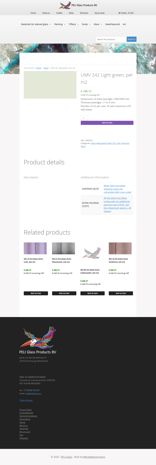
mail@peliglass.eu (33, 393)
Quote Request (26, 412)
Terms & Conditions (28, 416)
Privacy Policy (26, 409)
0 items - (125, 13)
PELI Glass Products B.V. (78, 5)
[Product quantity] (84, 118)
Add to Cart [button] (36, 293)
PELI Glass (66, 457)
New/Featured (112, 24)
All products (25, 419)
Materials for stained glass (36, 24)
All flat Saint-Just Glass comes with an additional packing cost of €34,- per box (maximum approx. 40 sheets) (117, 205)
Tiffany (74, 24)
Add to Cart (107, 122)
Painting (60, 24)
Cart (21, 435)
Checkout (24, 438)
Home (22, 422)
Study (86, 24)
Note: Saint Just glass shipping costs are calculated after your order (117, 189)
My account (25, 431)
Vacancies (24, 428)
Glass (98, 24)
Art (124, 24)
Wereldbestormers (94, 457)
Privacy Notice (26, 400)
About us (24, 425)
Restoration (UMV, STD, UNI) (109, 143)
